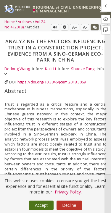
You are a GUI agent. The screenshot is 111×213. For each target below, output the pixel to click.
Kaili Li (51, 68)
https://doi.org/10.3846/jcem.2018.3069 (51, 82)
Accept (41, 205)
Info (38, 68)
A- (85, 27)
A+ (74, 27)
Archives (25, 21)
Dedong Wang (17, 68)
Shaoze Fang (83, 68)
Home (10, 21)
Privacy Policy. (68, 192)
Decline (69, 205)
